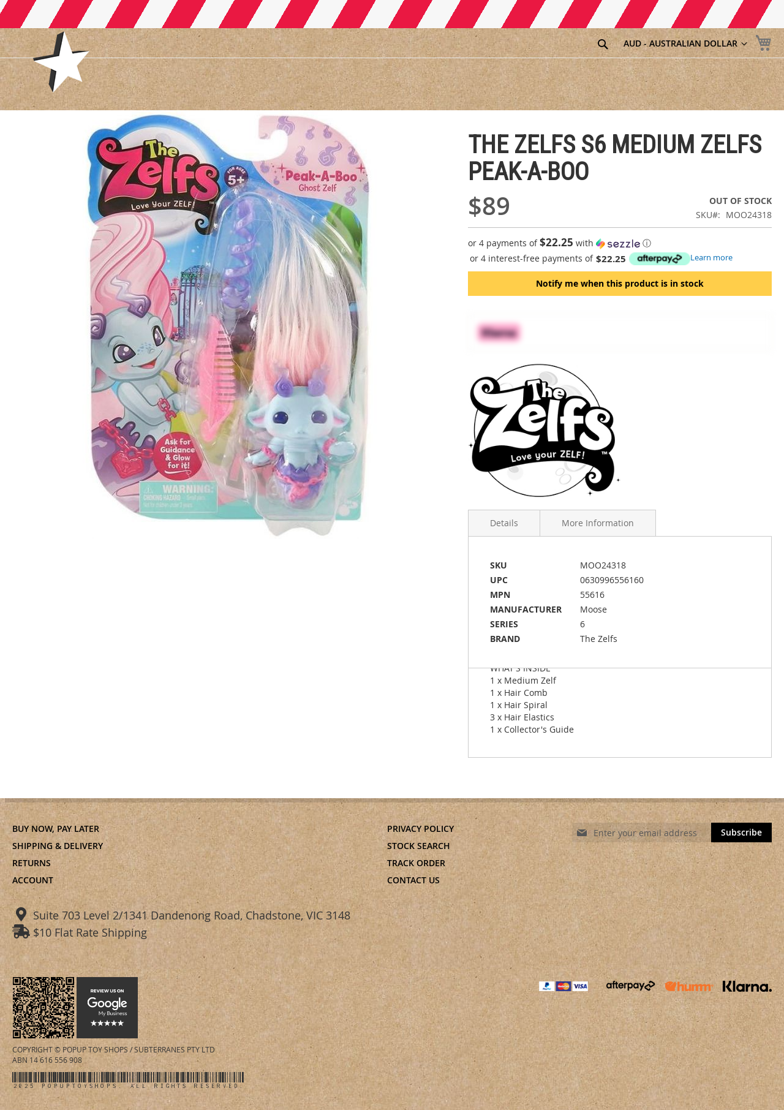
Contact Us (413, 880)
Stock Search (418, 845)
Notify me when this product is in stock (620, 283)
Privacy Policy (420, 828)
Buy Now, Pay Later (55, 828)
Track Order (416, 863)
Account (32, 880)
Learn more (711, 257)
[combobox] (537, 45)
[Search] (602, 44)
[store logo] (61, 61)
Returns (31, 863)
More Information (598, 523)
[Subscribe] (741, 832)
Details (504, 523)
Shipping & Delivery (57, 845)
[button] (620, 243)
